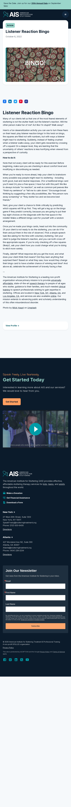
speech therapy (37, 283)
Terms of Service (59, 652)
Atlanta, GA (55, 293)
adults (62, 484)
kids (45, 484)
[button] (65, 14)
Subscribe (35, 626)
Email (8, 581)
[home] (17, 14)
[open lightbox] (35, 429)
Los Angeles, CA (11, 296)
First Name (10, 593)
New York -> (9, 512)
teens (50, 484)
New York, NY (41, 293)
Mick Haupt (18, 307)
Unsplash (31, 307)
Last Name (10, 604)
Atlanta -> (8, 537)
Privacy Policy (8, 648)
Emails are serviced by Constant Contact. (33, 619)
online (53, 296)
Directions (7, 529)
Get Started (12, 402)
